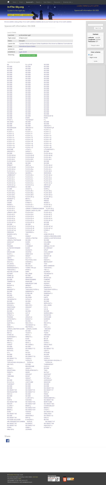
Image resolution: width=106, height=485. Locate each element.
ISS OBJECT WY (30, 410)
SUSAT (46, 258)
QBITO (9, 258)
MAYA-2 (27, 335)
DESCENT (48, 329)
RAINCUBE (28, 281)
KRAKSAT (28, 307)
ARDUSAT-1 (47, 126)
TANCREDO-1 (29, 232)
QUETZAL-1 (10, 323)
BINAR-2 (46, 408)
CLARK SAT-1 (29, 398)
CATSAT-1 (28, 299)
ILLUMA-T (10, 406)
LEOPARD (28, 429)
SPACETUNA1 (11, 370)
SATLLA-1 (47, 327)
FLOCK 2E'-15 (11, 228)
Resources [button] (57, 2)
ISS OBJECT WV (30, 408)
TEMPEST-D (11, 281)
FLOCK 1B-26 (29, 155)
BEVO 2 (27, 199)
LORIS (9, 374)
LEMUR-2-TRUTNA (31, 238)
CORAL (9, 427)
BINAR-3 (9, 410)
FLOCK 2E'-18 (29, 228)
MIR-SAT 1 (10, 341)
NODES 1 (10, 204)
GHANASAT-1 (11, 266)
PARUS (46, 394)
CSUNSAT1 (28, 250)
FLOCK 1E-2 (11, 177)
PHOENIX (10, 246)
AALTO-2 (28, 258)
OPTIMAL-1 (47, 378)
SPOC (45, 325)
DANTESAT (47, 374)
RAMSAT (10, 339)
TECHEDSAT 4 (11, 173)
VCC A (46, 307)
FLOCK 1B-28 (11, 167)
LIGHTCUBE (29, 382)
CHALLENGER (48, 252)
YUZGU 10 (30, 362)
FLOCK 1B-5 (29, 171)
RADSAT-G (10, 285)
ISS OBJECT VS (30, 390)
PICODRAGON (11, 128)
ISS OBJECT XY (30, 425)
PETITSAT (47, 376)
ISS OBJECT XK (12, 417)
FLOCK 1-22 (11, 143)
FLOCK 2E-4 (11, 210)
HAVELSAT (10, 242)
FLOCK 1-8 (10, 135)
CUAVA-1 (46, 342)
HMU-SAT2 (10, 429)
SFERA (27, 118)
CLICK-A (46, 366)
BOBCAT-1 (10, 327)
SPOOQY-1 (10, 305)
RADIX (9, 283)
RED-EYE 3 (47, 323)
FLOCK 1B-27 (48, 165)
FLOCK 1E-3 (11, 179)
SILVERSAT (28, 423)
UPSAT (46, 250)
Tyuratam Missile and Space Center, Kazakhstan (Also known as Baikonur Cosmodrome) (45, 43)
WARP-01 (47, 331)
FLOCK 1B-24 (48, 153)
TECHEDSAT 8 (11, 299)
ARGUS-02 (28, 317)
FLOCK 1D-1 (47, 169)
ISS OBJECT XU (12, 423)
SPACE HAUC (48, 344)
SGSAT (9, 244)
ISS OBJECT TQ (30, 356)
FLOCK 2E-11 (11, 220)
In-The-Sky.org (15, 7)
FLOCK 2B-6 (48, 193)
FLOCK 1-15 (29, 139)
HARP (27, 315)
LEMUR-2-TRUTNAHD (14, 240)
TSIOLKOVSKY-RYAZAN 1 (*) (53, 360)
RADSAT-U (28, 319)
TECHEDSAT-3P (49, 128)
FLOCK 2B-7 (11, 195)
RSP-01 (9, 333)
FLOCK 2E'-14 (29, 226)
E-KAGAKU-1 (29, 419)
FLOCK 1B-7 (47, 159)
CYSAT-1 (46, 410)
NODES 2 (47, 202)
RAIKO (46, 118)
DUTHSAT (47, 254)
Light (90, 55)
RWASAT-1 (10, 313)
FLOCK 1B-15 (11, 157)
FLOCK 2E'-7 (48, 216)
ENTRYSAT (10, 309)
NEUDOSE (47, 382)
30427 (21, 49)
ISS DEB (46, 64)
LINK (8, 250)
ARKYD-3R (47, 185)
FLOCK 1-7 (47, 133)
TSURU (46, 333)
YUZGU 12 (28, 360)
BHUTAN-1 (28, 287)
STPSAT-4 (10, 315)
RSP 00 (9, 293)
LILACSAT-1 (10, 256)
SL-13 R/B (28, 64)
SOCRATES (47, 315)
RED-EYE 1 (28, 305)
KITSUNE (47, 352)
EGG (26, 234)
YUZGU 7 (47, 358)
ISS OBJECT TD (49, 348)
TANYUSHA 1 (48, 268)
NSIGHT (27, 256)
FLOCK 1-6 (28, 133)
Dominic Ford (13, 475)
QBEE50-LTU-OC (49, 246)
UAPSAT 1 (28, 151)
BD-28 (46, 339)
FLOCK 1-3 (47, 129)
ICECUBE (46, 244)
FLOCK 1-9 (28, 135)
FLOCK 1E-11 (29, 183)
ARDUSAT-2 (11, 151)
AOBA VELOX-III (49, 234)
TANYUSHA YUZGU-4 (50, 289)
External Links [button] (67, 2)
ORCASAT (28, 374)
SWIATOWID (11, 307)
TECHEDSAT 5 (11, 238)
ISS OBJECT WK (12, 402)
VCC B (46, 309)
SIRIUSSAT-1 (48, 287)
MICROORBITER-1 (49, 398)
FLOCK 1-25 (47, 145)
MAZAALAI (28, 266)
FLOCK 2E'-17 (48, 228)
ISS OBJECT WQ (49, 404)
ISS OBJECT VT (48, 390)
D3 (8, 366)
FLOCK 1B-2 (11, 159)
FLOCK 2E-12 (48, 218)
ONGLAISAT (48, 413)
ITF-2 (45, 232)
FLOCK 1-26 (11, 147)
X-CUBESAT (29, 246)
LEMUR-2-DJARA (31, 329)
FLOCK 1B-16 (29, 157)
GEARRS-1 (28, 173)
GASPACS (10, 348)
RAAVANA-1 (10, 303)
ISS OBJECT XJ (48, 415)
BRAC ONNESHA (49, 266)
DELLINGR (28, 273)
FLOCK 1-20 (47, 143)
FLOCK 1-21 (47, 141)
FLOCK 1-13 (47, 137)
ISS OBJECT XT (50, 421)
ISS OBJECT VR (12, 390)
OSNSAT (28, 236)
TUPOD (9, 236)
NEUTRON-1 (29, 327)
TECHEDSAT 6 (48, 273)
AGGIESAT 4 (11, 199)
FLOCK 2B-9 (11, 197)
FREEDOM (10, 232)
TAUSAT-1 (28, 333)
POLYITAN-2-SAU (30, 260)
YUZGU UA (48, 362)
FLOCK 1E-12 (48, 183)
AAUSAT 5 (28, 189)
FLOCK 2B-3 (48, 191)
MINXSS (46, 200)
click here (35, 477)
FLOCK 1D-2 (11, 171)
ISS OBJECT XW (49, 423)
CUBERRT (47, 279)
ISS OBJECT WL (30, 402)
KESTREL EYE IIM (12, 271)
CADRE (9, 202)
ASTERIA (10, 273)
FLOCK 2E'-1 (29, 204)
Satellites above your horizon (44, 22)
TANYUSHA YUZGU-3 (32, 289)
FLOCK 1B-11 (29, 175)
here (20, 478)
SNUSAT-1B (47, 256)
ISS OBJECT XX (12, 425)
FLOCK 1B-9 (29, 169)
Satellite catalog (28, 15)
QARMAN (47, 319)
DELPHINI (28, 297)
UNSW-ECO (29, 254)
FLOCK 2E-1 (47, 206)
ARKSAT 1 (28, 380)
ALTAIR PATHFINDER (13, 248)
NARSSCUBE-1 (48, 313)
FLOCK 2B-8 (29, 195)
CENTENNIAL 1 (11, 187)
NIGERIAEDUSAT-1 (13, 268)
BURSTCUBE (48, 402)
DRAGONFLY (29, 415)
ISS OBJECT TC (30, 348)
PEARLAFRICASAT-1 (31, 370)
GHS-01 (46, 417)
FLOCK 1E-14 (29, 185)
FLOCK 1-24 (29, 145)
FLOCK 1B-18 (11, 161)
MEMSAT (28, 285)
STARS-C (47, 230)
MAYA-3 (9, 342)
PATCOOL (10, 350)
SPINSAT (10, 165)
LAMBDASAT (11, 175)
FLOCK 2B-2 (29, 191)
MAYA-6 (9, 394)
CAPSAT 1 (10, 368)
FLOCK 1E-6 (29, 181)
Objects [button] (38, 2)
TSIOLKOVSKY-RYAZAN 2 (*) (16, 362)
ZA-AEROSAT (48, 248)
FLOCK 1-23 (11, 145)
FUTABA (28, 364)
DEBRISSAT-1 (29, 291)
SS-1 (8, 378)
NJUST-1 (9, 254)
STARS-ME (28, 293)
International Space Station (27, 46)
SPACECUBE (11, 252)
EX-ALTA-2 (10, 382)
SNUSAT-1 (47, 260)
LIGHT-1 (46, 350)
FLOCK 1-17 (10, 141)
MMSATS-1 (28, 337)
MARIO (27, 372)
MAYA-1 (9, 287)
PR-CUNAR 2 (29, 344)
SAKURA (9, 408)
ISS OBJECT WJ (48, 400)
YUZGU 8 (47, 356)
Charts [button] (21, 2)
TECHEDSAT (29, 120)
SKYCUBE (10, 149)
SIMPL (27, 271)
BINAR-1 (46, 341)
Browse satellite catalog (12, 22)
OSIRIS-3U (10, 275)
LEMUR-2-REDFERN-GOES (52, 236)
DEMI (8, 325)
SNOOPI (9, 404)
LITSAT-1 (28, 149)
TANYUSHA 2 (11, 270)
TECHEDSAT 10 (30, 325)
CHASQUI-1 (29, 153)
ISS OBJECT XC (48, 412)
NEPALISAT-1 (48, 303)
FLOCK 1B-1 (47, 157)
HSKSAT (28, 378)
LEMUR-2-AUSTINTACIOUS (52, 238)
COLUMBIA (47, 242)
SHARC (27, 248)
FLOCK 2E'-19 (11, 230)
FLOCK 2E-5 (48, 212)
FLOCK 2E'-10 (48, 220)
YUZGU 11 (10, 360)
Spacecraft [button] (29, 2)
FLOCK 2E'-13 (11, 226)
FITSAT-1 (10, 120)
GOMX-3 (46, 189)
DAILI (27, 350)
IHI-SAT (27, 352)
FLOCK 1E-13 (11, 185)
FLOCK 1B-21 (29, 167)
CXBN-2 (27, 244)
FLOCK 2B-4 (11, 193)
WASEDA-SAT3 (12, 234)
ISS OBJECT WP (30, 404)
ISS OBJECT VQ (49, 388)
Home (10, 15)
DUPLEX (29, 421)
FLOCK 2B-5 (29, 193)
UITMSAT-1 (47, 285)
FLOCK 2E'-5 (48, 214)
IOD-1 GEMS (48, 305)
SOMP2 (27, 242)
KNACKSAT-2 (48, 425)
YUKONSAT (10, 384)
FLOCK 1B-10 (11, 169)
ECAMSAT (47, 271)
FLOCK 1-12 (29, 137)
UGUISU (27, 303)
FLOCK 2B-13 (29, 197)
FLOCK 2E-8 (29, 214)
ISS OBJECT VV (30, 392)
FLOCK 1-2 (28, 131)
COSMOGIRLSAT (49, 406)
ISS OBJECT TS (12, 358)
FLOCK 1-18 (29, 141)
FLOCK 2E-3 (50, 208)
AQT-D (27, 313)
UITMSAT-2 (47, 427)
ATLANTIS (10, 264)
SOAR (27, 339)
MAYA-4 (28, 342)
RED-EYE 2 (28, 323)
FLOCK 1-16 (47, 139)
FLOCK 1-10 (47, 135)
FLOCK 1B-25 (48, 155)
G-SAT (46, 321)
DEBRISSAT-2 (48, 293)
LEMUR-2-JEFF (12, 212)
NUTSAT (46, 372)
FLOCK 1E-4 (48, 177)
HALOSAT (47, 281)
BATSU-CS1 (47, 277)
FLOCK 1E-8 (48, 179)
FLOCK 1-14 (10, 139)
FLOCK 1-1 (10, 131)
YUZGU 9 (28, 358)
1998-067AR (23, 52)
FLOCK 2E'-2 (11, 206)
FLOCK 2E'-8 (29, 216)
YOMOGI (28, 413)
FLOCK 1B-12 (48, 175)
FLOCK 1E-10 (11, 183)
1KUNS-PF (10, 277)
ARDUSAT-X (29, 128)
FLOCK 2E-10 (29, 218)
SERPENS (47, 187)
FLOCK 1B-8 (29, 159)
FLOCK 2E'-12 (29, 222)
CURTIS (9, 400)
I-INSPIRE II (10, 260)
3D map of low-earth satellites (62, 22)
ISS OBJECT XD (12, 413)
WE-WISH (10, 122)
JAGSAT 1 (28, 368)
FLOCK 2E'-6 (11, 216)
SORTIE (9, 321)
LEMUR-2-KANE (49, 210)
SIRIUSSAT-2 (11, 289)
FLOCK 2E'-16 (48, 226)
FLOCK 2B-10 (48, 195)
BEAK (9, 398)
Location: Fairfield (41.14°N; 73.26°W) (88, 6)
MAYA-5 (46, 392)
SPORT (27, 376)
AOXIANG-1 (29, 262)
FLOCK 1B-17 (29, 161)
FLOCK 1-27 (29, 147)
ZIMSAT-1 (10, 372)
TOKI (45, 264)
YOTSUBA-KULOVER (13, 419)
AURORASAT (48, 380)
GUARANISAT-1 (12, 337)
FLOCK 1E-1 (29, 177)
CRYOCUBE (47, 317)
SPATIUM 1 (47, 291)
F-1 (45, 120)
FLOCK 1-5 (10, 133)
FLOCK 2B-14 (48, 197)
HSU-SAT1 (10, 364)
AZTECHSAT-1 (11, 319)
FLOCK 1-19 (29, 143)
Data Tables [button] (47, 2)
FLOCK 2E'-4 (29, 206)
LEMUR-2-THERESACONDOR (34, 208)
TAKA (45, 370)
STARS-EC (10, 335)
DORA (9, 412)
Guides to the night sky (16, 11)
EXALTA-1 (10, 262)
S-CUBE (9, 189)
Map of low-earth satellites (27, 22)
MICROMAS (47, 173)
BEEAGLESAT (48, 262)
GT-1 (8, 352)
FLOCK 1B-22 (48, 167)
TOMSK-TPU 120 (30, 268)
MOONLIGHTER (12, 392)
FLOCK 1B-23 (11, 155)
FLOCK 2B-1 (11, 191)
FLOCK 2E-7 (11, 214)
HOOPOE (28, 252)
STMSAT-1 (28, 202)
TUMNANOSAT (48, 364)
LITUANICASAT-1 (49, 149)
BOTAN (46, 419)
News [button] (15, 2)
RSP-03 (27, 417)
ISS (8, 64)
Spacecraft (17, 15)
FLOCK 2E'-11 (11, 222)
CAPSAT (9, 344)
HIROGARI (47, 335)
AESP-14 (28, 165)
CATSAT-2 (10, 297)
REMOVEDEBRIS (30, 279)
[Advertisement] (96, 90)
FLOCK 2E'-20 (29, 230)
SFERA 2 (28, 270)
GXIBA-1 (28, 427)
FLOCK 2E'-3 (48, 204)
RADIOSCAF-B (48, 116)
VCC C (27, 309)
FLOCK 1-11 (10, 137)
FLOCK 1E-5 (11, 181)
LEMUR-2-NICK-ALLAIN (32, 210)
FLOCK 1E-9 (48, 181)
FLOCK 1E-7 (29, 179)
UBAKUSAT (29, 277)
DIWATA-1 (28, 200)
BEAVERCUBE (29, 366)
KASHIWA (28, 400)
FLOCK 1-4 (47, 131)
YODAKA (28, 412)
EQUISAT (47, 283)
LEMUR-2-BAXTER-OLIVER (15, 329)
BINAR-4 (28, 406)
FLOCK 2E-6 (29, 212)
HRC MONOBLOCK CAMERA (16, 421)
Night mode (92, 57)
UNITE (46, 297)
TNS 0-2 (46, 270)
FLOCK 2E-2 (11, 208)
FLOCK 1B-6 (48, 171)
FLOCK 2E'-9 (29, 220)
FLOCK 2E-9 (11, 218)
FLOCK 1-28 (47, 147)
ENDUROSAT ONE (31, 283)
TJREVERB (10, 376)
